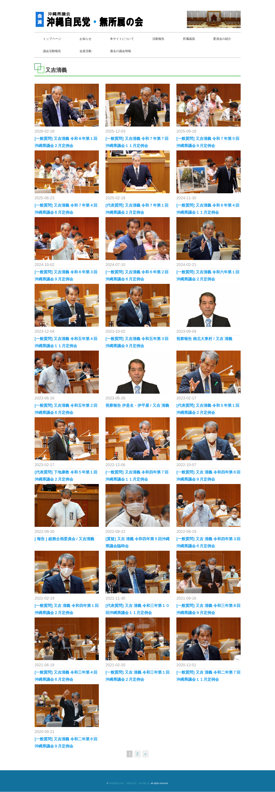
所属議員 (192, 38)
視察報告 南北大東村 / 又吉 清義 (204, 339)
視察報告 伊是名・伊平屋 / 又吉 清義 (137, 405)
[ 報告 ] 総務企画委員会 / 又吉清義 (64, 539)
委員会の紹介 (52, 51)
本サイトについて (124, 38)
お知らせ (87, 38)
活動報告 (161, 38)
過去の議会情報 (159, 51)
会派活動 (124, 51)
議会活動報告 (90, 51)
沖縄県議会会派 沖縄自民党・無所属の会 (129, 783)
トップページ (52, 38)
